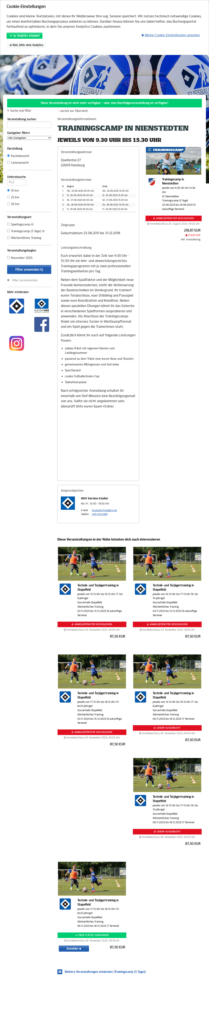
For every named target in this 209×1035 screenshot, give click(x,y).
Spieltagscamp (20, 224)
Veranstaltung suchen (29, 120)
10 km (13, 190)
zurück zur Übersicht (74, 111)
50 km (13, 204)
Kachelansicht (18, 156)
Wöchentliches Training (24, 238)
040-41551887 (100, 514)
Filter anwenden (29, 269)
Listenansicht (18, 162)
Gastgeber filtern (29, 135)
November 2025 (19, 258)
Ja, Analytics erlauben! (25, 35)
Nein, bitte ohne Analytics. (27, 45)
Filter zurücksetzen (25, 280)
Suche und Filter (20, 110)
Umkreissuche (16, 177)
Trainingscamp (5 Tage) (25, 231)
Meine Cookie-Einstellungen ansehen (170, 35)
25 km (13, 197)
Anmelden (73, 948)
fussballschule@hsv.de (104, 510)
